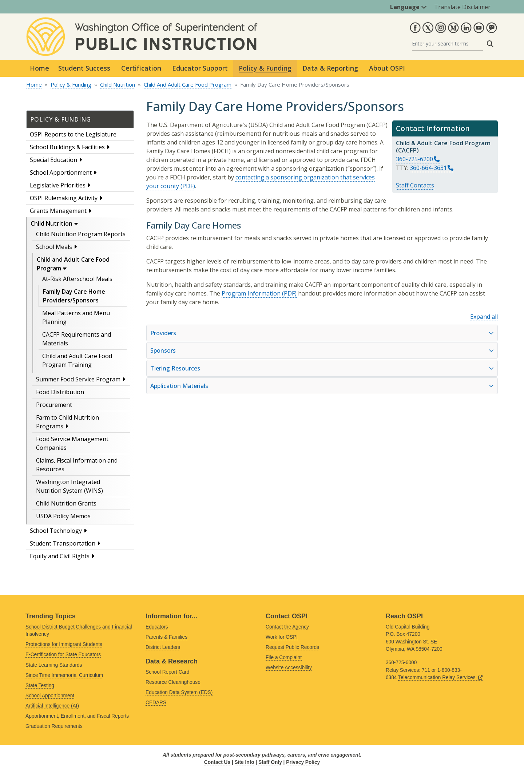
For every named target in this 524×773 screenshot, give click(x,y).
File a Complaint (284, 657)
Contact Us (217, 762)
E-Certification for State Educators (63, 654)
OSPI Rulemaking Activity (64, 198)
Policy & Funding (71, 84)
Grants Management (58, 211)
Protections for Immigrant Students (63, 644)
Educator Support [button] (200, 68)
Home (39, 68)
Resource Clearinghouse (173, 682)
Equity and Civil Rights (60, 556)
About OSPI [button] (387, 68)
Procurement (54, 405)
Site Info (244, 762)
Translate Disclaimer (462, 7)
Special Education (53, 160)
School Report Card (167, 672)
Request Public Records (292, 647)
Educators (157, 627)
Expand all (484, 317)
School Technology (56, 531)
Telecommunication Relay (440, 677)
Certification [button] (141, 68)
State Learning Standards (53, 665)
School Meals (54, 247)
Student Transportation (62, 543)
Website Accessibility (289, 667)
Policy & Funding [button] (265, 68)
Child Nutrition (117, 84)
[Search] (447, 44)
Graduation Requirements (54, 726)
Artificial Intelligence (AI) (52, 706)
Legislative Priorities (58, 185)
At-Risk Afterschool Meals (77, 279)
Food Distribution (60, 392)
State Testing (39, 685)
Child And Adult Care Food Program (187, 84)
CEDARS (156, 702)
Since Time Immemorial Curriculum (64, 675)
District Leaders (163, 647)
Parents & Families (166, 637)
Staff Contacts (415, 185)
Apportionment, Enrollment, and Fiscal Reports (77, 716)
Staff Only (270, 762)
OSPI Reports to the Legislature (73, 134)
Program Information (251, 293)
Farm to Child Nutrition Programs (67, 421)
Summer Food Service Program (78, 379)
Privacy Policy (303, 762)
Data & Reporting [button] (330, 68)
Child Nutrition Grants (66, 503)
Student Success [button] (84, 68)
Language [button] (408, 7)
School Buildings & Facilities (67, 147)
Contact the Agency (287, 627)
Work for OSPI (282, 637)
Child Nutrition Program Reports (81, 234)
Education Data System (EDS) (179, 692)
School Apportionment (61, 173)
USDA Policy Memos (63, 516)
